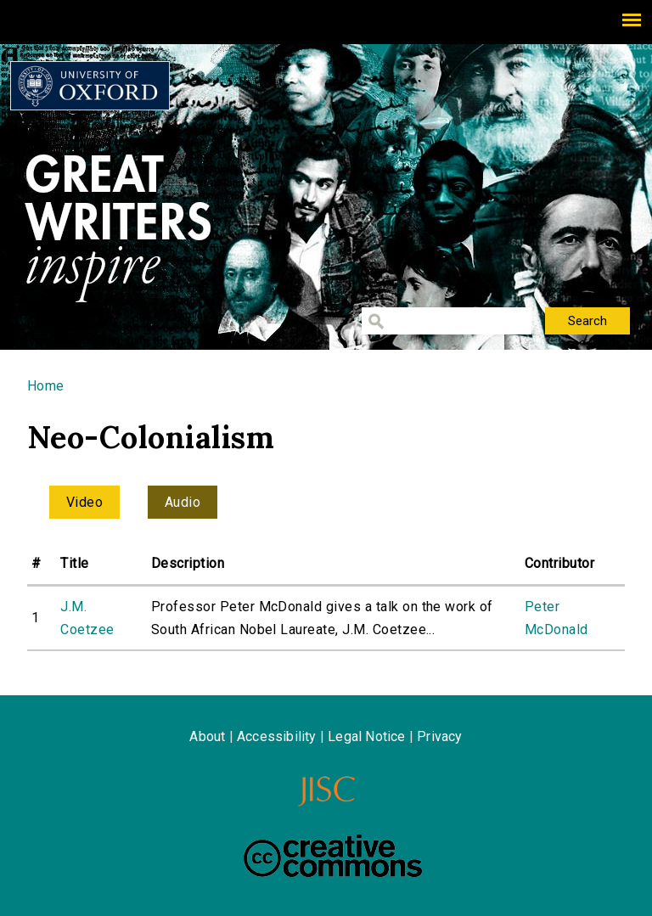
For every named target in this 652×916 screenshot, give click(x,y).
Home (46, 386)
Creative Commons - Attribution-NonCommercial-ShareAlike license (333, 856)
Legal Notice (366, 736)
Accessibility (277, 736)
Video (84, 502)
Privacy (439, 736)
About (207, 736)
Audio (182, 502)
